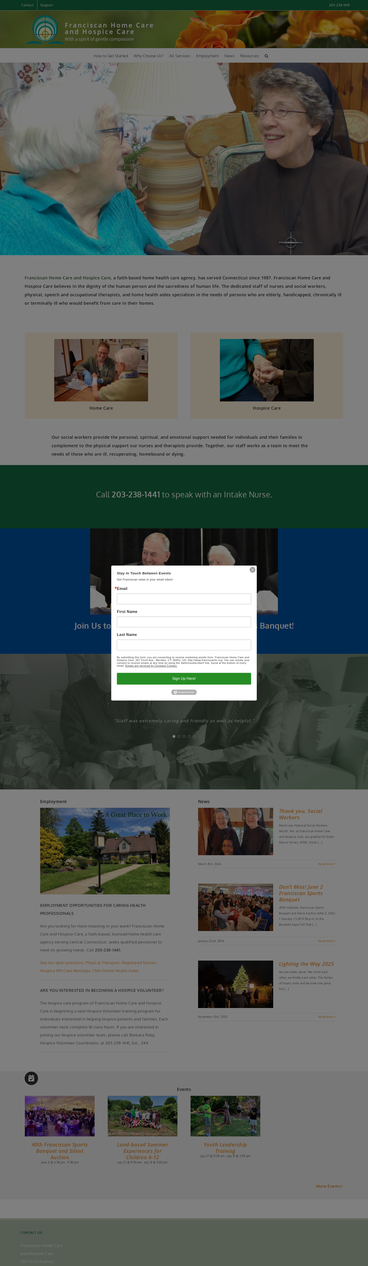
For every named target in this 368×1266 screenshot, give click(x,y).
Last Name (127, 635)
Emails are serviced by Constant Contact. (151, 665)
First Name (127, 612)
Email (122, 589)
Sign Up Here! (184, 679)
